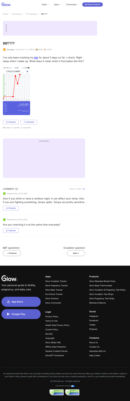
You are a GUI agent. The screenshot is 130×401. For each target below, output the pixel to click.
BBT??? (44, 14)
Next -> (76, 253)
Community (17, 14)
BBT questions (11, 247)
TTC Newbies (31, 14)
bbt (36, 57)
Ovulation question (74, 247)
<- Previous (12, 253)
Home (5, 14)
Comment (29, 122)
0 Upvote (11, 122)
